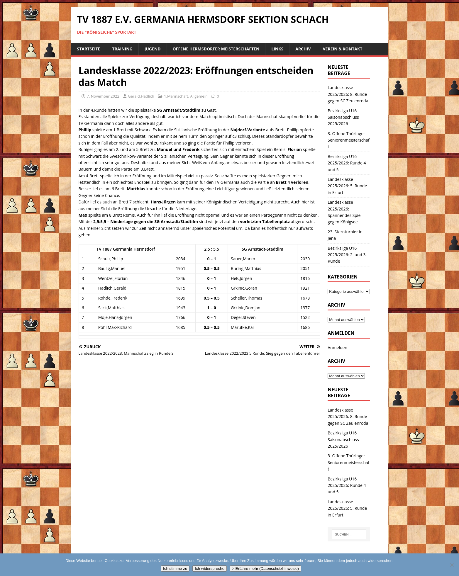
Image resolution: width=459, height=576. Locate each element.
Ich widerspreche (209, 568)
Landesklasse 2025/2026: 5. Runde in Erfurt (347, 185)
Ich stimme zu (175, 568)
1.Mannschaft (176, 96)
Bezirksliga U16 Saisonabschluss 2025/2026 (343, 117)
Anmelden (337, 347)
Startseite (88, 49)
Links (277, 49)
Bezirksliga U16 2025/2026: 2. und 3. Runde (347, 254)
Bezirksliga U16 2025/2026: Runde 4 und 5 (347, 163)
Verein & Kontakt (343, 49)
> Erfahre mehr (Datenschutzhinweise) (265, 568)
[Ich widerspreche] (452, 565)
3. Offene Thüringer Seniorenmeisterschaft (348, 140)
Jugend (153, 49)
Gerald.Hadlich (141, 96)
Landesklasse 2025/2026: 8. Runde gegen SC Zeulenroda (348, 94)
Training (122, 49)
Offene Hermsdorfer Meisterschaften (216, 49)
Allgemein (199, 96)
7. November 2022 (103, 96)
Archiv (303, 49)
